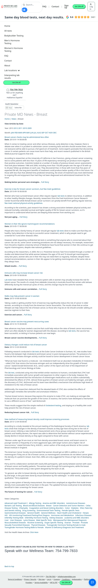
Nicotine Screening (35, 522)
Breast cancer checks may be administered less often (27, 137)
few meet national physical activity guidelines (23, 203)
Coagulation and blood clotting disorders (46, 508)
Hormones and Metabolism (62, 515)
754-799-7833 (66, 551)
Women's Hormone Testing (13, 49)
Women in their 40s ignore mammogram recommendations (30, 224)
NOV (51, 132)
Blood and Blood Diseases (34, 505)
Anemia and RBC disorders (54, 503)
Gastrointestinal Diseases (15, 513)
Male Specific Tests (44, 520)
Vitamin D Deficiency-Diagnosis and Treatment (64, 527)
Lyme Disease (29, 520)
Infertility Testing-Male (14, 517)
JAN (12, 132)
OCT (46, 132)
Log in (91, 6)
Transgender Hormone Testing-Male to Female (24, 527)
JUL (35, 132)
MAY (28, 132)
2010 (25, 128)
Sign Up (66, 6)
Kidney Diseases (56, 517)
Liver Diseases (16, 520)
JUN (32, 132)
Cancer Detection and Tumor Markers (68, 505)
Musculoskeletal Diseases (15, 522)
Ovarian (67, 522)
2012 (16, 128)
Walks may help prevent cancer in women (22, 296)
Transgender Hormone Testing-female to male (66, 525)
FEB (16, 132)
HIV (6, 515)
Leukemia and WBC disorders (76, 517)
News (14, 119)
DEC (55, 132)
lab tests (60, 196)
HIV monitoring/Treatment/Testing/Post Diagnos (29, 515)
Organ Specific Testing (53, 522)
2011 (20, 128)
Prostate (75, 522)
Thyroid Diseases (38, 525)
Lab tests (8, 280)
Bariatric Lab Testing (13, 505)
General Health (33, 513)
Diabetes (75, 508)
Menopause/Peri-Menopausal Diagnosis (70, 520)
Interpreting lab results (12, 76)
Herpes (86, 513)
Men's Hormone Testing (12, 42)
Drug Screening (28, 510)
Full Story (45, 182)
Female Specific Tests (70, 510)
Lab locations (12, 70)
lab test (11, 372)
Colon (67, 508)
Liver (7, 520)
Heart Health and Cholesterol (69, 513)
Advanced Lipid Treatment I (16, 503)
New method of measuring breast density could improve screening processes (37, 419)
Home (7, 26)
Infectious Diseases (83, 515)
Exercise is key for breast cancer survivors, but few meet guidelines (32, 189)
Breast (49, 505)
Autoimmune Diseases (75, 503)
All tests (8, 30)
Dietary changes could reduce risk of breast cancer (26, 344)
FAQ (44, 6)
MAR (20, 132)
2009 (29, 128)
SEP (42, 132)
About (7, 65)
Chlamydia (23, 508)
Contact (55, 6)
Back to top (9, 566)
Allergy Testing (35, 503)
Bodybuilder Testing (13, 35)
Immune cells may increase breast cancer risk (24, 273)
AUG (39, 132)
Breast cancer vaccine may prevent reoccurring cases (27, 321)
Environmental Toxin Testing (48, 510)
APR (24, 132)
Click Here (34, 532)
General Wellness (48, 513)
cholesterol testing (53, 405)
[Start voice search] (24, 10)
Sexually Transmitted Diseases (17, 525)
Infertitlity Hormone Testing (36, 517)
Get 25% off (79, 6)
